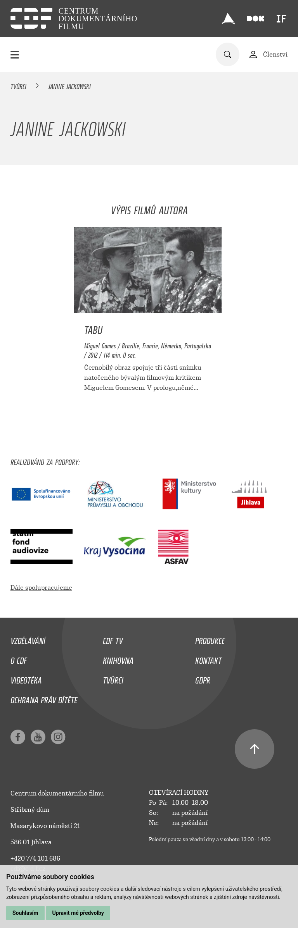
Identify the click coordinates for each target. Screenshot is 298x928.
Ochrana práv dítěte (43, 698)
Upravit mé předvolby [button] (78, 913)
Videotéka (26, 678)
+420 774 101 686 (35, 858)
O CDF (18, 659)
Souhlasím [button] (25, 913)
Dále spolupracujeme (41, 587)
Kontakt (208, 659)
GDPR (202, 678)
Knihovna (118, 659)
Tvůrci (18, 85)
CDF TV (113, 639)
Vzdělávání (27, 639)
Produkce (210, 639)
